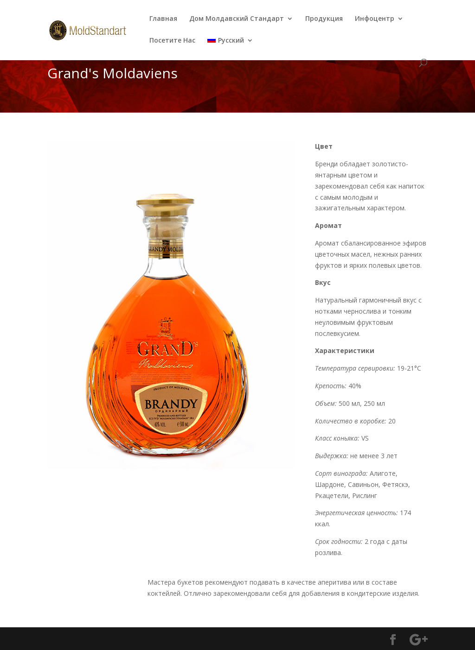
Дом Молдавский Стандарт (236, 19)
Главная (163, 19)
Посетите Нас (172, 40)
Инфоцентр (374, 19)
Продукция (324, 19)
